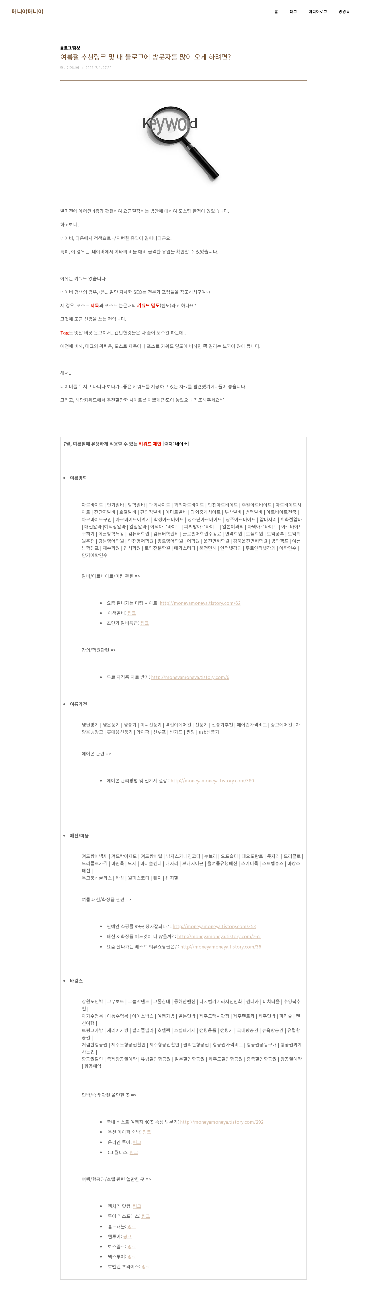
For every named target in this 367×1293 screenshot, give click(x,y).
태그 (293, 11)
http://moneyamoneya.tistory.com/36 (220, 946)
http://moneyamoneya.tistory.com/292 (221, 1121)
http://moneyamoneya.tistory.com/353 (214, 926)
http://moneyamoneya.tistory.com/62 (200, 602)
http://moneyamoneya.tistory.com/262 (219, 936)
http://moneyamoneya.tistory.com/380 (212, 780)
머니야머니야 (27, 11)
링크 (131, 612)
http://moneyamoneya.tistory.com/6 (190, 677)
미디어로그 (318, 11)
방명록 (344, 11)
